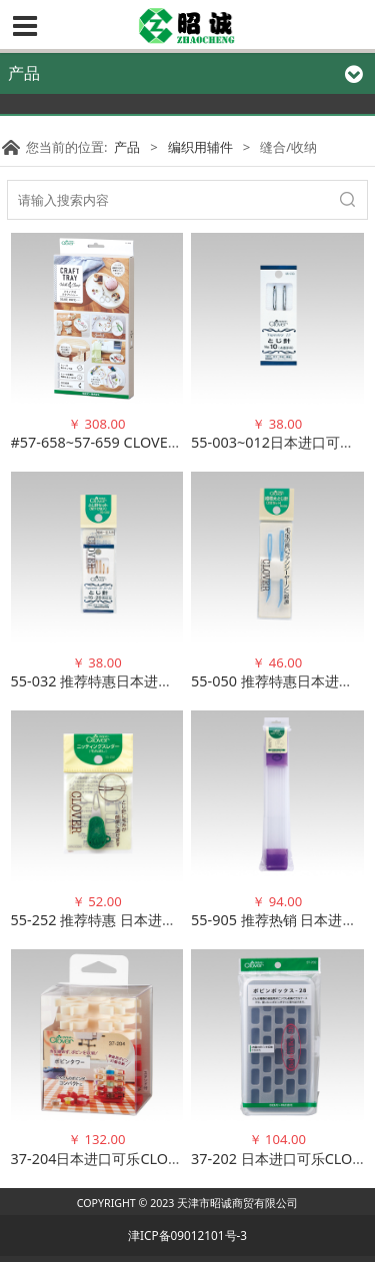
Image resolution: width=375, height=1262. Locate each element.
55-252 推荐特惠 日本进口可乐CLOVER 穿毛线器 (164, 919)
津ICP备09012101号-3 (187, 1235)
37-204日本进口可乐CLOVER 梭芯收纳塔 (139, 1158)
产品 (127, 147)
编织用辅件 (200, 147)
